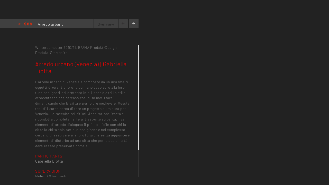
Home (25, 24)
